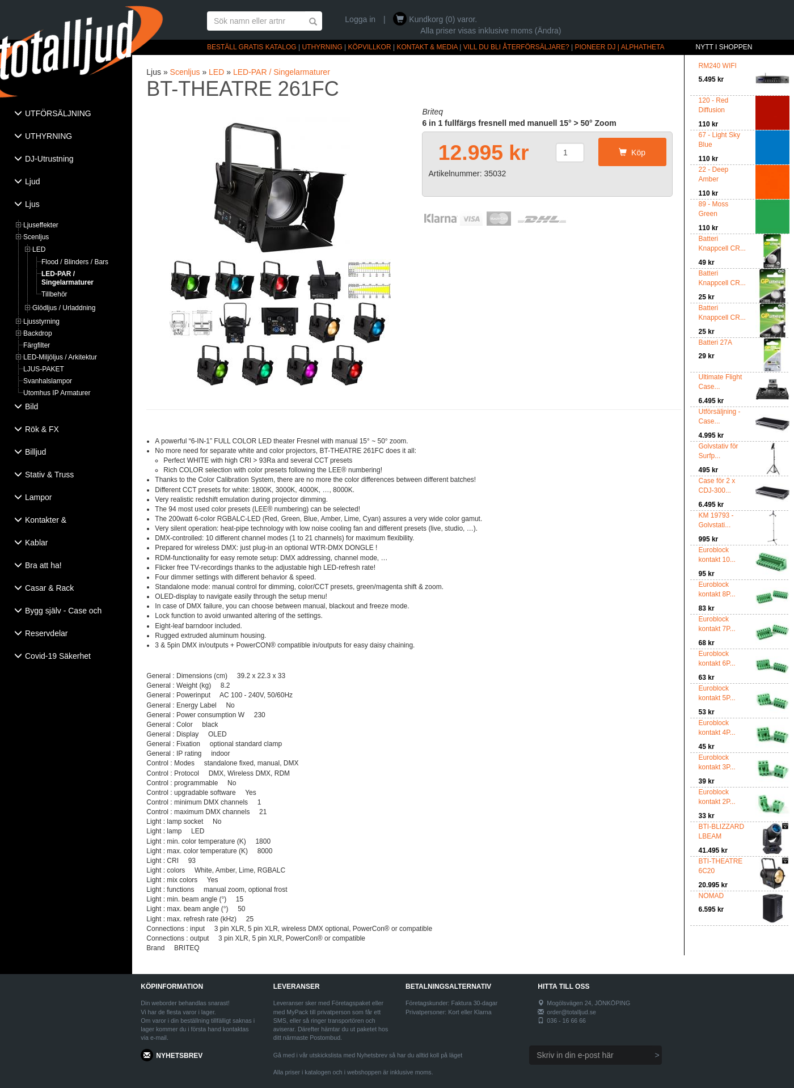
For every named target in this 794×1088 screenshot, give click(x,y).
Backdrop (37, 333)
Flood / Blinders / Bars (74, 262)
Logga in (360, 19)
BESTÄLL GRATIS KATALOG (252, 47)
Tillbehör (54, 294)
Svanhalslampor (47, 381)
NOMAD (711, 896)
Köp (632, 152)
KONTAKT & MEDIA (427, 47)
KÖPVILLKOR (369, 47)
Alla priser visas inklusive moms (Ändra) (490, 30)
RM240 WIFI (718, 66)
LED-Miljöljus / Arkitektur (60, 357)
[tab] (66, 114)
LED (38, 249)
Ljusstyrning (41, 321)
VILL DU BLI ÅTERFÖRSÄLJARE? (516, 47)
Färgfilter (36, 345)
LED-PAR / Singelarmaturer (67, 278)
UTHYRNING (322, 47)
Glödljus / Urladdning (63, 308)
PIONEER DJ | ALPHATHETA (620, 47)
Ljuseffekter (40, 225)
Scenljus (36, 237)
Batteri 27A (715, 342)
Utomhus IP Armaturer (57, 393)
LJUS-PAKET (43, 369)
